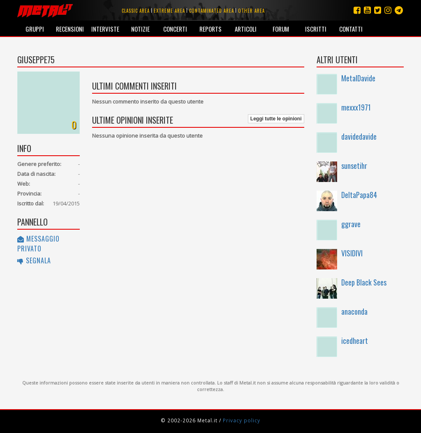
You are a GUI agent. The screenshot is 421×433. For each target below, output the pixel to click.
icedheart (354, 340)
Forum (281, 28)
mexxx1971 (356, 107)
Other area (251, 10)
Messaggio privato (38, 243)
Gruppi (34, 28)
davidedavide (359, 136)
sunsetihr (354, 165)
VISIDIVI (352, 253)
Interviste (105, 28)
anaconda (354, 311)
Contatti (351, 28)
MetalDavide (358, 78)
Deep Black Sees (363, 282)
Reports (210, 28)
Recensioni (70, 28)
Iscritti (315, 28)
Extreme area (169, 10)
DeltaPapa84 (359, 194)
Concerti (175, 28)
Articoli (246, 28)
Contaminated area (211, 10)
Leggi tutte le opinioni (276, 119)
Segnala (34, 260)
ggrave (351, 224)
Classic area (136, 10)
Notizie (140, 28)
